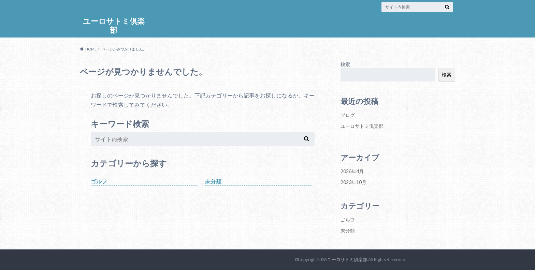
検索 (345, 64)
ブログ (348, 115)
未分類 (213, 181)
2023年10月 (353, 182)
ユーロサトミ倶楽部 (114, 25)
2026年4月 (352, 171)
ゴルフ (99, 181)
